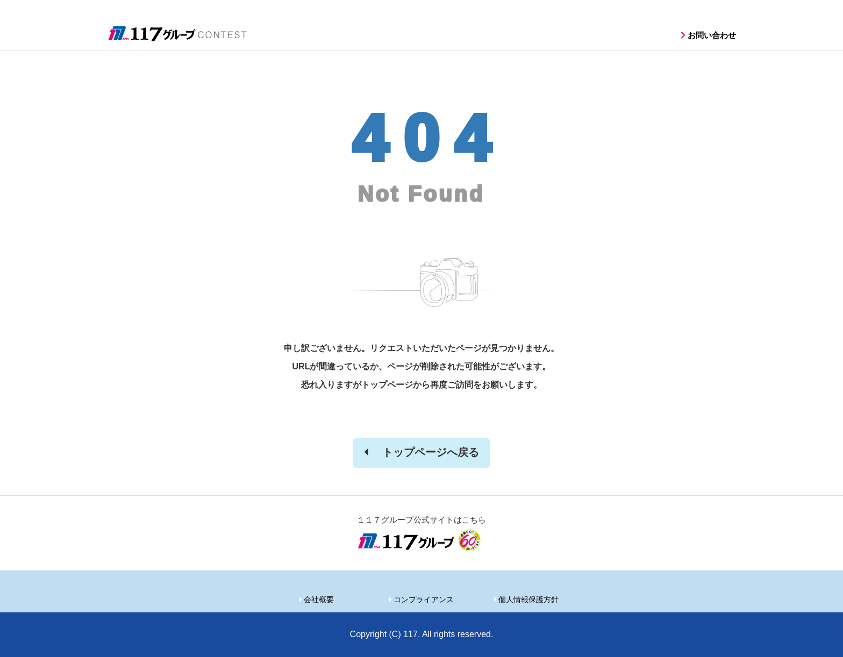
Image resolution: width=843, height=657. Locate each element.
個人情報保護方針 (528, 599)
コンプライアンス (424, 599)
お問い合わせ (712, 35)
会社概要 (319, 599)
